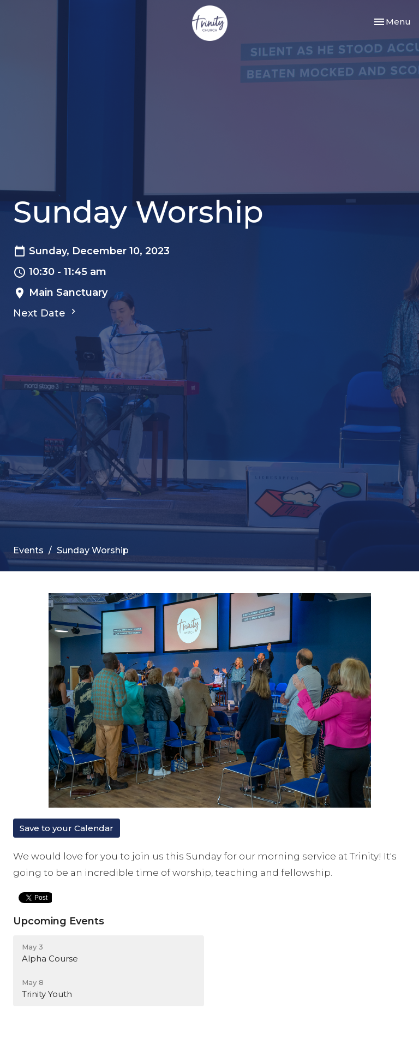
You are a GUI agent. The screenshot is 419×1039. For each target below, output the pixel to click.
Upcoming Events (58, 921)
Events (28, 550)
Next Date (46, 312)
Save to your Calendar (66, 828)
